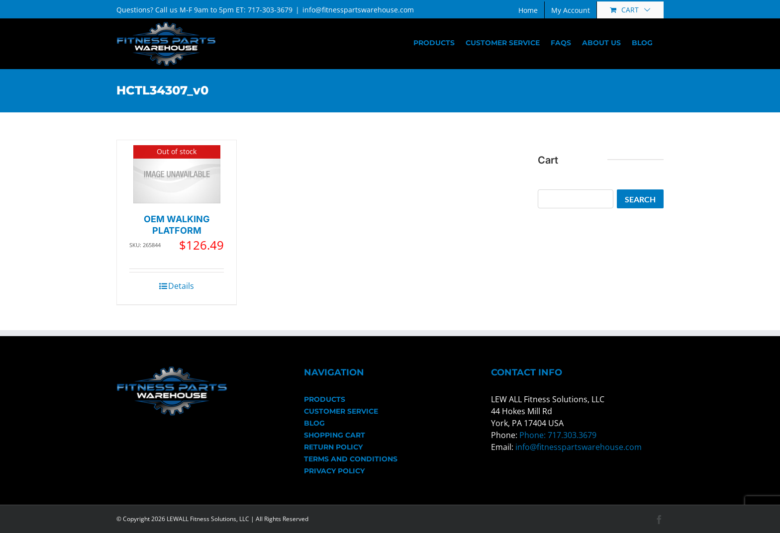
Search (640, 199)
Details (181, 285)
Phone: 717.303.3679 (557, 435)
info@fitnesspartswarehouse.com (358, 9)
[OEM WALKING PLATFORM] (176, 174)
